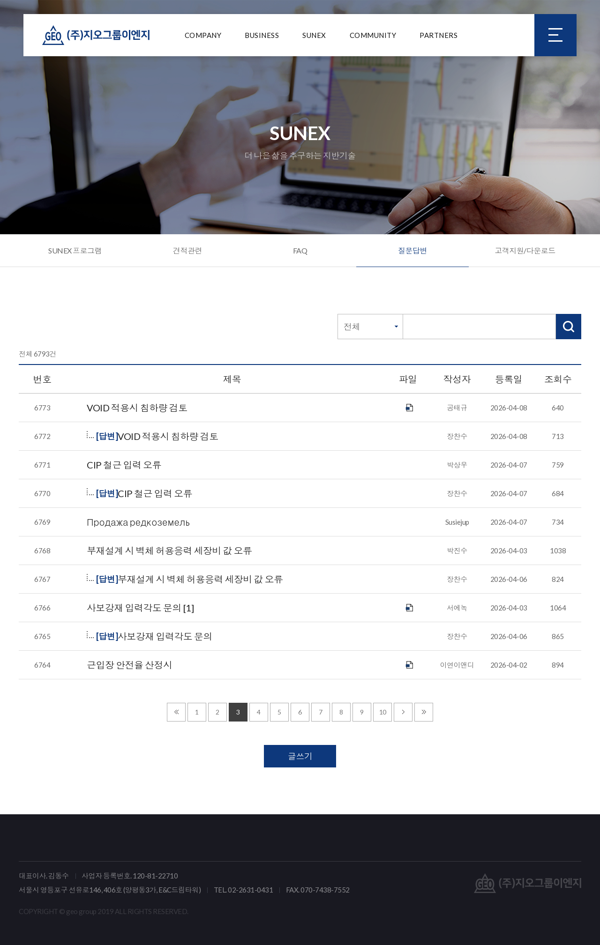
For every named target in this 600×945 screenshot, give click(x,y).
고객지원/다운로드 (525, 250)
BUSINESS (262, 35)
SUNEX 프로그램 (75, 250)
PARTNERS (439, 35)
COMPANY (203, 35)
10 (382, 712)
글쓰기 (300, 756)
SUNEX (314, 35)
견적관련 (187, 250)
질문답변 (412, 250)
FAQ (300, 250)
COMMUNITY (373, 35)
